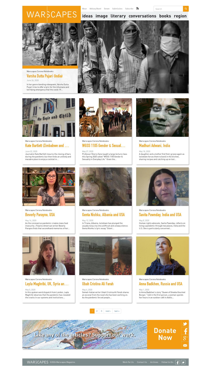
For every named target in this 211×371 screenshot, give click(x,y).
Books (165, 15)
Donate (106, 9)
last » (116, 311)
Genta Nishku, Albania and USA (103, 215)
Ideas (87, 15)
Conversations (142, 15)
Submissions (117, 9)
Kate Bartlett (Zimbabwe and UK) (47, 146)
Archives (154, 362)
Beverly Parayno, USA (40, 215)
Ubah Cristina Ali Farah (98, 284)
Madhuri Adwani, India (154, 146)
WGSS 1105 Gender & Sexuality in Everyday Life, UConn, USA (123, 146)
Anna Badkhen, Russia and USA (160, 284)
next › (108, 311)
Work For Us (128, 362)
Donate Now (165, 334)
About (84, 9)
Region (180, 15)
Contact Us (142, 362)
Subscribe (129, 9)
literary (118, 15)
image (102, 15)
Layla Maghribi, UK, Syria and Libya (49, 284)
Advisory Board (95, 9)
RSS (138, 9)
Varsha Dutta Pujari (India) (45, 76)
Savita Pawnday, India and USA (160, 215)
